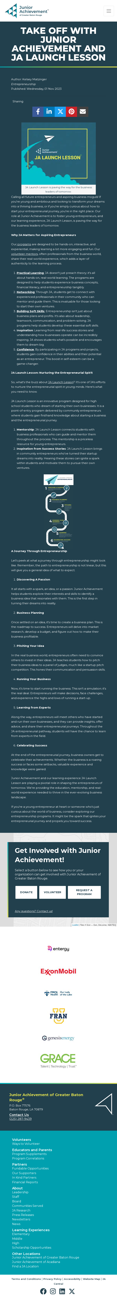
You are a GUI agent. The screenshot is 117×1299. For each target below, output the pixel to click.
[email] (82, 112)
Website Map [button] (91, 1278)
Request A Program (84, 892)
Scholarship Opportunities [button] (31, 1247)
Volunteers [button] (21, 1139)
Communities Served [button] (27, 1206)
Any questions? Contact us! (34, 911)
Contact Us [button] (19, 1115)
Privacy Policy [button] (52, 1278)
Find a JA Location (25, 1266)
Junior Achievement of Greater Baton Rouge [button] (45, 1257)
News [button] (16, 1224)
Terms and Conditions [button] (26, 1278)
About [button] (17, 1188)
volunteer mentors (24, 254)
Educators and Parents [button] (32, 1150)
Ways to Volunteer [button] (26, 1144)
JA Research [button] (21, 1210)
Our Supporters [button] (24, 1173)
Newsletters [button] (21, 1219)
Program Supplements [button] (29, 1154)
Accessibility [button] (72, 1278)
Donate (26, 892)
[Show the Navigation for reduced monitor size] (109, 11)
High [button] (15, 1243)
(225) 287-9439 (20, 1119)
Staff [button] (15, 1196)
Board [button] (16, 1201)
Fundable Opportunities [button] (30, 1168)
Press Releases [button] (23, 1215)
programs (24, 244)
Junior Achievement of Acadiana (36, 1262)
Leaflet (75, 925)
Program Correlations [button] (28, 1158)
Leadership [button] (20, 1192)
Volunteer (52, 892)
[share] (38, 112)
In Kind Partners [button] (24, 1177)
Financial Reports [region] (25, 1182)
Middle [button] (17, 1238)
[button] (44, 1291)
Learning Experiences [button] (31, 1230)
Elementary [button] (21, 1234)
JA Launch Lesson (60, 382)
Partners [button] (19, 1164)
